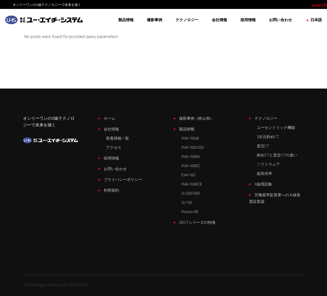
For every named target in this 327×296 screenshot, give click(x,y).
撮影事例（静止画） (196, 118)
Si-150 (186, 202)
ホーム (109, 118)
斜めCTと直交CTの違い (277, 155)
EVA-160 (188, 175)
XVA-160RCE (191, 184)
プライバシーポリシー (123, 179)
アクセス (113, 147)
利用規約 (111, 190)
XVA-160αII (190, 138)
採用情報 (111, 158)
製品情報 (186, 129)
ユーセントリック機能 (276, 127)
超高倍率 (264, 173)
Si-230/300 (190, 193)
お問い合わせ (115, 169)
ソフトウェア (268, 164)
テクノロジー (265, 118)
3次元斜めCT (268, 136)
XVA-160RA (190, 156)
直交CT (263, 146)
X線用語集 (263, 184)
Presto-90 (189, 211)
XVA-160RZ (190, 166)
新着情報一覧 (117, 138)
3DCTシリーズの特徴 (197, 222)
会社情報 (111, 129)
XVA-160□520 (192, 147)
